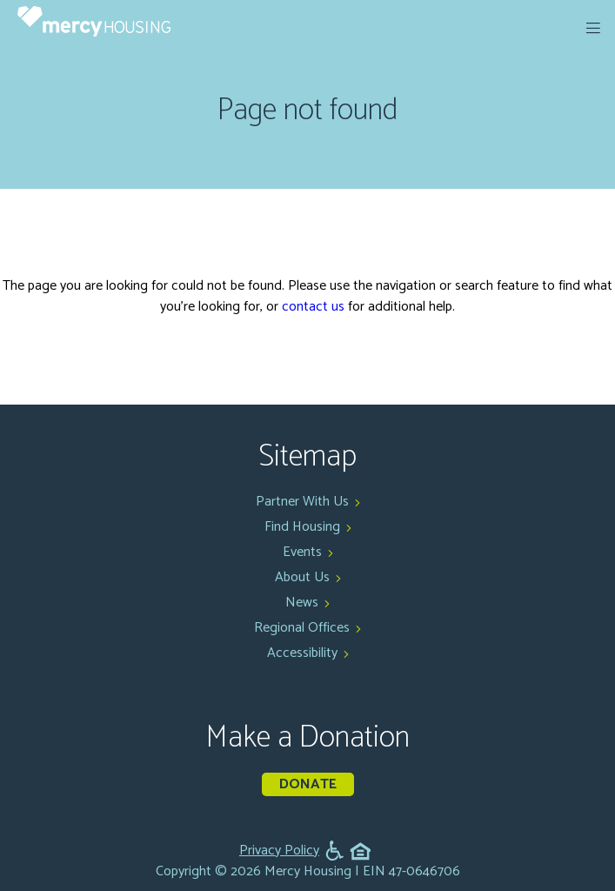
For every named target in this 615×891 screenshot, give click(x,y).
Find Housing (302, 527)
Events (302, 552)
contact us (313, 306)
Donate (308, 784)
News (301, 602)
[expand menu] (593, 28)
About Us (302, 577)
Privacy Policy (279, 851)
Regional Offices (302, 628)
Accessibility (302, 653)
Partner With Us (302, 501)
